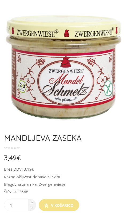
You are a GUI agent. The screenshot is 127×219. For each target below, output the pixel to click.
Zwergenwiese (52, 184)
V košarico (59, 205)
